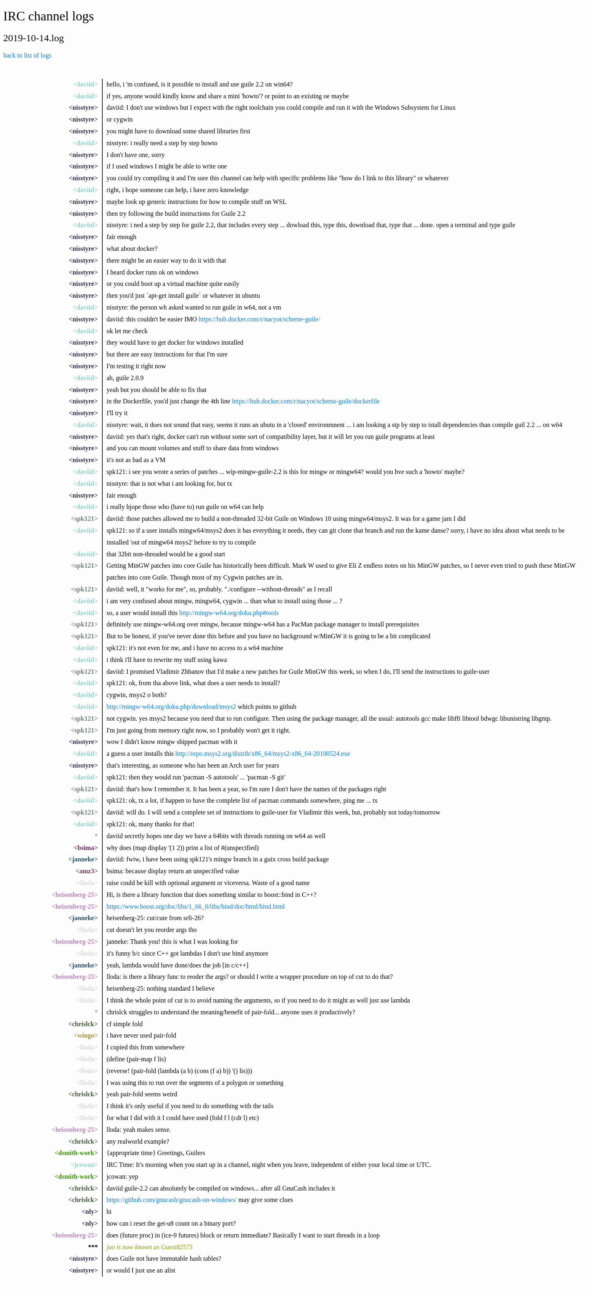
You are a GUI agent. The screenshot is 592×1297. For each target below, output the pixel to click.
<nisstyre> (83, 107)
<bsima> (86, 847)
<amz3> (86, 871)
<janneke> (83, 859)
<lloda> (87, 882)
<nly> (90, 1211)
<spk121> (84, 518)
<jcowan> (84, 1164)
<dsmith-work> (76, 1152)
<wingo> (86, 1035)
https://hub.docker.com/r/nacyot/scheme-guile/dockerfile (306, 401)
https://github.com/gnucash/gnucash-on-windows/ (171, 1199)
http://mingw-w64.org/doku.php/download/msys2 (171, 706)
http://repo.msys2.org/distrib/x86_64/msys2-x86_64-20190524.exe (262, 753)
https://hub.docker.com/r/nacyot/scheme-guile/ (259, 319)
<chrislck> (83, 1023)
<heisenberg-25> (75, 894)
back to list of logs (27, 55)
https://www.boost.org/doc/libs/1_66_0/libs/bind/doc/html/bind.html (195, 906)
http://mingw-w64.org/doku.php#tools (228, 612)
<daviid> (85, 84)
